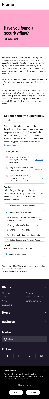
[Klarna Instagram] (41, 356)
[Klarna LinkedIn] (30, 356)
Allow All (32, 392)
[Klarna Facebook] (7, 356)
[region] (24, 382)
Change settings (24, 385)
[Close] (44, 370)
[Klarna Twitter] (18, 356)
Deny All (16, 392)
